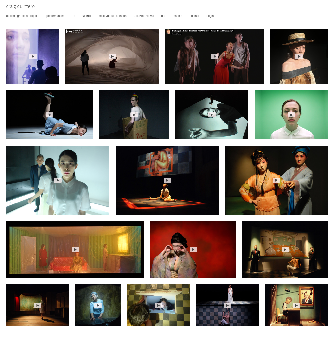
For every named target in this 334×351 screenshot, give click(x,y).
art (73, 16)
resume (177, 16)
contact (194, 16)
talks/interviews (144, 16)
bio (163, 16)
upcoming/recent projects (22, 16)
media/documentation (112, 16)
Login (210, 16)
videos (86, 16)
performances (55, 16)
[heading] (17, 7)
